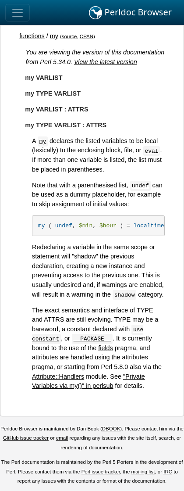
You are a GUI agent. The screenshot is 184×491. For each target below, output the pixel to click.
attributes (135, 357)
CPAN (86, 36)
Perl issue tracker (100, 471)
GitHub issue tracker (26, 438)
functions (32, 35)
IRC (167, 471)
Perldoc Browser (130, 12)
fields (105, 347)
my (54, 35)
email (62, 438)
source (69, 36)
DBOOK (111, 428)
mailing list (143, 471)
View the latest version (105, 61)
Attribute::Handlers (58, 376)
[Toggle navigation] (17, 13)
